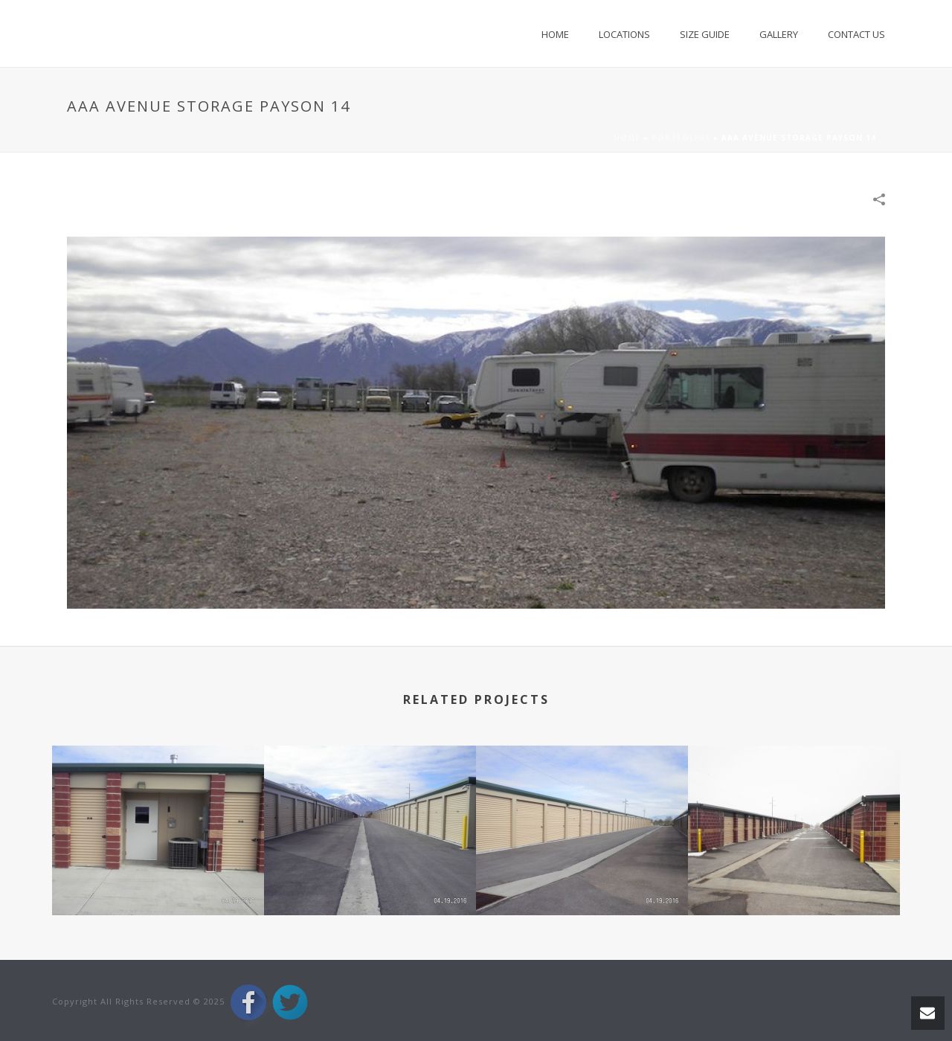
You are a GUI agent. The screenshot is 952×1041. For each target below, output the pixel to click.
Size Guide (705, 34)
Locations (624, 34)
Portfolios (681, 137)
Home (555, 34)
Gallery (778, 34)
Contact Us (856, 34)
